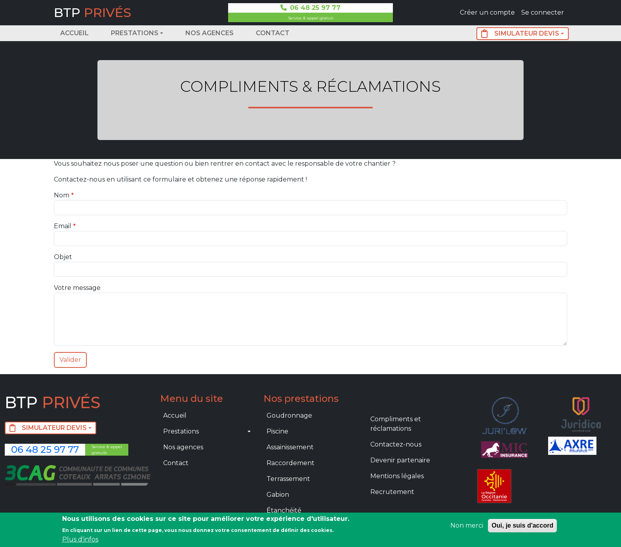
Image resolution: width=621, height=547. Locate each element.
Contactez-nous (395, 444)
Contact (273, 33)
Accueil (74, 33)
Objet (63, 257)
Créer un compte (487, 12)
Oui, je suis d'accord (522, 525)
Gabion (278, 494)
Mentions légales (397, 476)
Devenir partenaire (400, 460)
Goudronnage (289, 415)
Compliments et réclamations (395, 423)
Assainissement (290, 447)
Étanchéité (284, 510)
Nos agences (209, 33)
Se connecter (542, 12)
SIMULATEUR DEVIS (520, 33)
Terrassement (288, 479)
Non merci (466, 525)
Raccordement (290, 463)
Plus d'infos (80, 539)
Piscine (277, 431)
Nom (61, 195)
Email (62, 226)
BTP (92, 12)
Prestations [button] (134, 33)
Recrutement (392, 492)
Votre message (77, 287)
